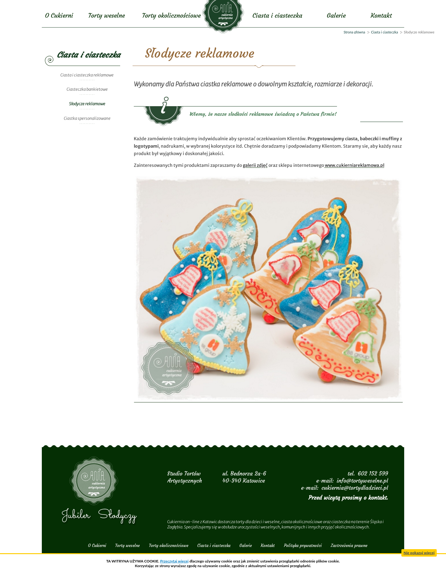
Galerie (336, 15)
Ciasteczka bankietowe (87, 89)
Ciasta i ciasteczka (384, 32)
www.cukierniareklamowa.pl (354, 165)
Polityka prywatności (303, 545)
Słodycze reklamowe (87, 103)
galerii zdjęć (255, 165)
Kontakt (381, 15)
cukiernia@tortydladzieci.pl (354, 487)
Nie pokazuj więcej (419, 552)
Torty (106, 15)
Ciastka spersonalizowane (87, 118)
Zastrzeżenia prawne (349, 545)
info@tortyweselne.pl (362, 480)
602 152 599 (373, 473)
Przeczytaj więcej (174, 561)
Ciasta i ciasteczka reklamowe (87, 75)
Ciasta (277, 15)
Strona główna (354, 32)
